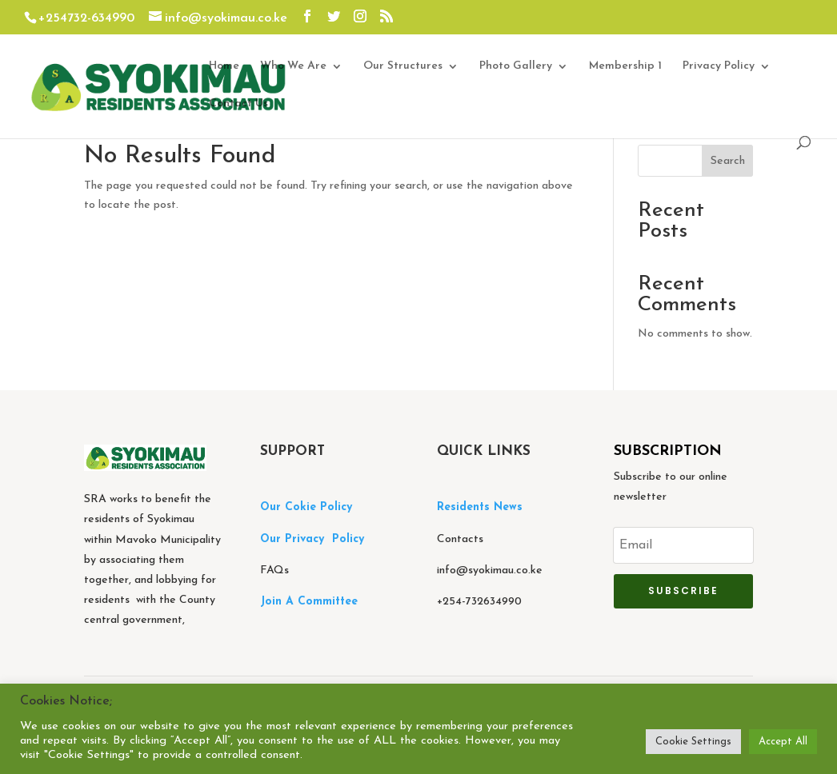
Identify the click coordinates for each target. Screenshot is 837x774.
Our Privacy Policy (312, 539)
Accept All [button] (783, 741)
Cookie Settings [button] (693, 741)
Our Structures (403, 66)
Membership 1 (625, 66)
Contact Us (238, 104)
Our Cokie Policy (306, 507)
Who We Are (293, 66)
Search (728, 161)
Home (224, 66)
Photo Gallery (515, 66)
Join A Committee (309, 602)
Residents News (482, 507)
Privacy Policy (719, 66)
